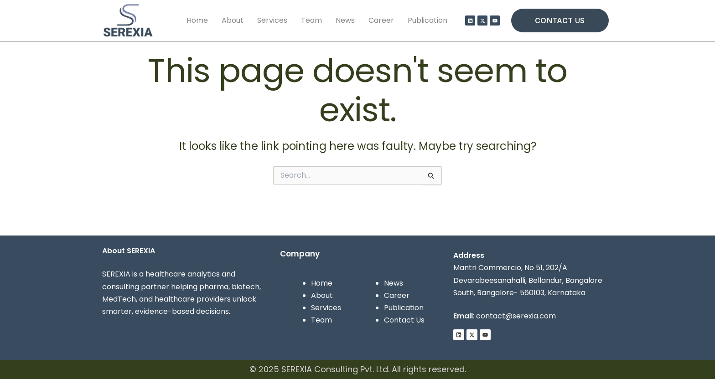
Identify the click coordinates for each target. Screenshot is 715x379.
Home (197, 20)
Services (272, 20)
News (345, 20)
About (233, 20)
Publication (427, 20)
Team (311, 20)
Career (381, 20)
